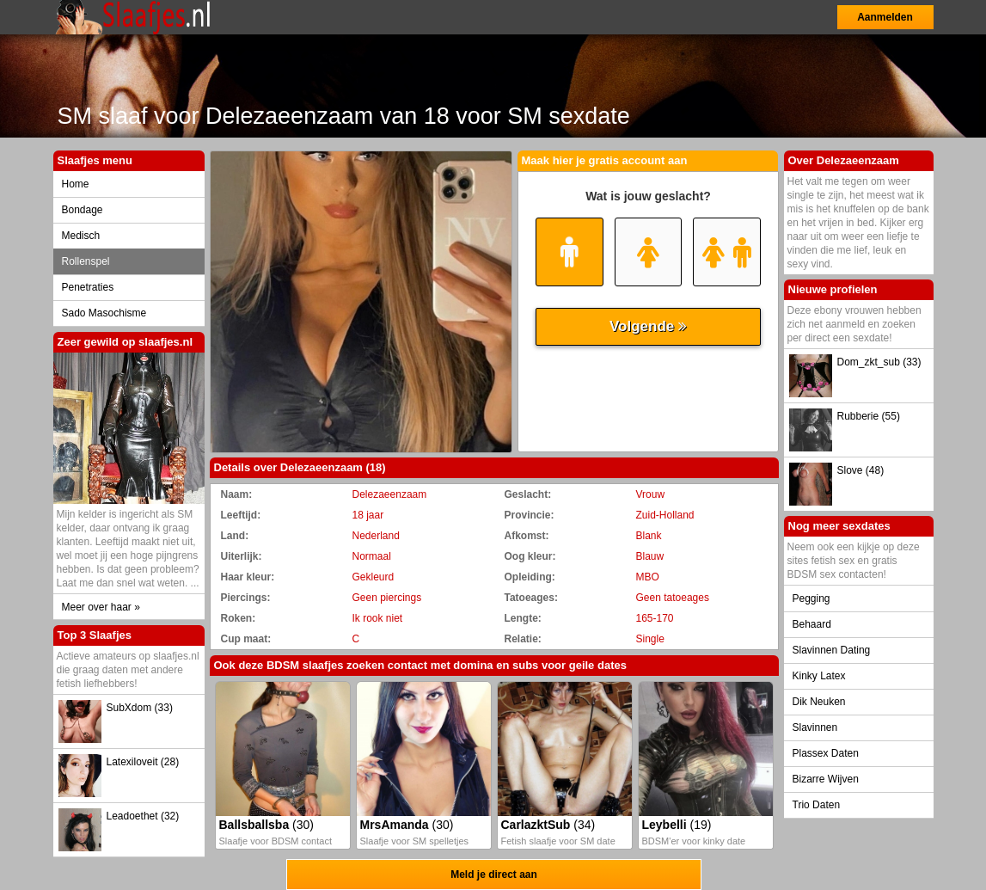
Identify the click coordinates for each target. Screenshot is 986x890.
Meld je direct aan (493, 875)
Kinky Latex (819, 676)
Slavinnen (815, 727)
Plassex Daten (826, 753)
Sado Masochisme (104, 313)
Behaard (812, 624)
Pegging (811, 598)
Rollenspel (86, 261)
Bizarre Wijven (826, 779)
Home (75, 184)
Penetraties (88, 287)
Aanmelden (885, 17)
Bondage (82, 210)
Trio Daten (817, 805)
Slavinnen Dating (832, 650)
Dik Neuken (819, 702)
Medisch (81, 236)
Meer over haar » (101, 607)
